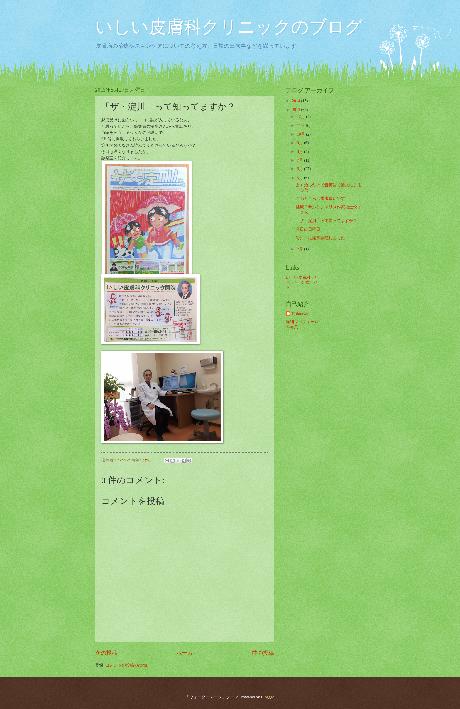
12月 (301, 117)
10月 (301, 134)
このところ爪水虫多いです (320, 198)
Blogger (267, 697)
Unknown (300, 314)
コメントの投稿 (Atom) (126, 665)
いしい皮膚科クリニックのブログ (229, 27)
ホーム (184, 653)
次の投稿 (106, 653)
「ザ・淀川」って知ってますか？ (326, 221)
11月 (301, 125)
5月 (300, 177)
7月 (300, 160)
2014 (296, 101)
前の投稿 (263, 653)
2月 (300, 249)
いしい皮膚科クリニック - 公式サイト (302, 282)
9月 (300, 143)
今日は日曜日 (308, 229)
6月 (300, 169)
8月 (300, 151)
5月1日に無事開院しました (320, 238)
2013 (296, 110)
